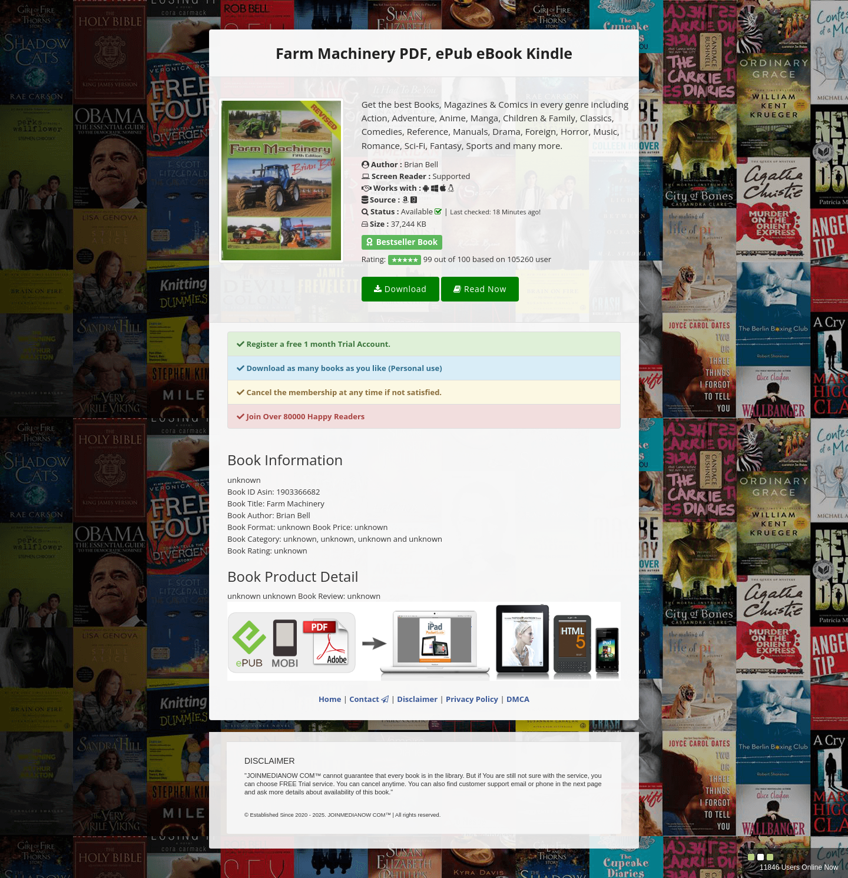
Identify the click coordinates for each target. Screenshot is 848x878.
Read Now (479, 288)
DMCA (517, 699)
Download (400, 288)
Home (330, 699)
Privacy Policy (472, 699)
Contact (369, 699)
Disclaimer (417, 699)
